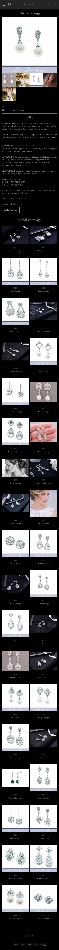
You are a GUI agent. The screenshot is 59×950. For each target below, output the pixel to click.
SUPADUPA (29, 947)
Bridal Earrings (11, 203)
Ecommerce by (29, 945)
